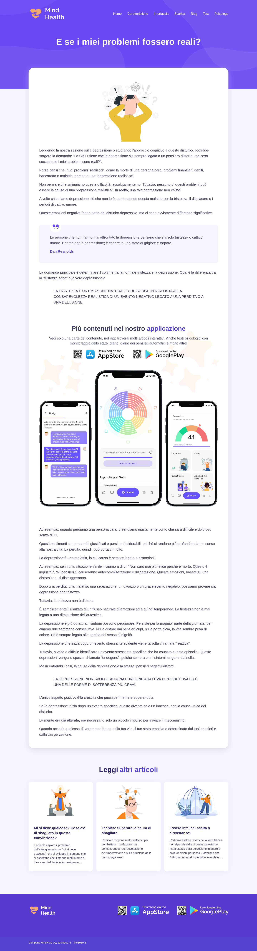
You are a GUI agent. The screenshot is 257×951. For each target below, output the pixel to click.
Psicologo (221, 13)
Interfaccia (161, 13)
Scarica (179, 13)
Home (117, 13)
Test (206, 13)
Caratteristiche (137, 13)
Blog (194, 13)
